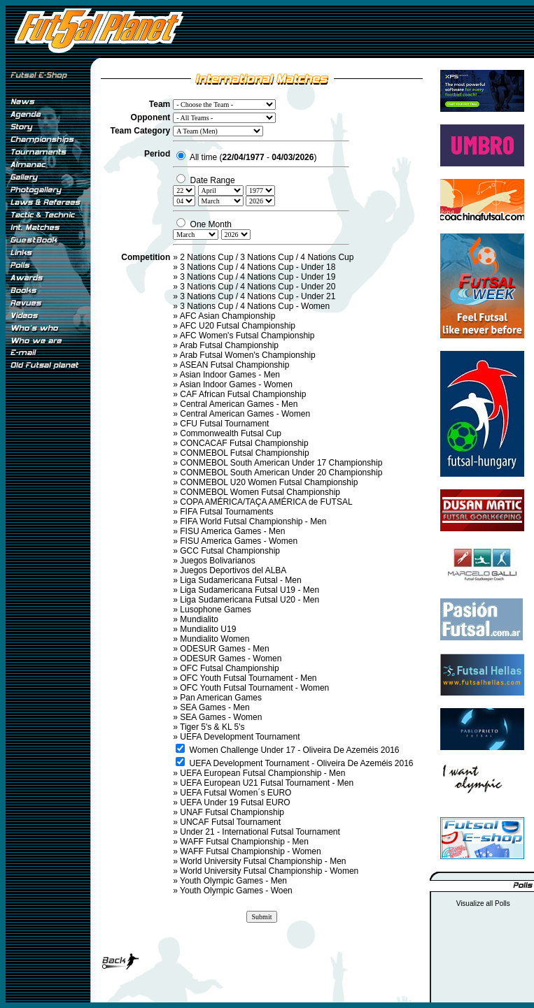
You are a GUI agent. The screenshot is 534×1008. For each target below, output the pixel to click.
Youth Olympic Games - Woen (236, 890)
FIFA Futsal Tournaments (226, 512)
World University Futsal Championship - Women (269, 871)
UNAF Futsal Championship (232, 812)
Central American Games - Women (245, 414)
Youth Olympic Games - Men (233, 881)
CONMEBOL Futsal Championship (244, 453)
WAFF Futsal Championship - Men (244, 842)
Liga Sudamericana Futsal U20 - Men (249, 600)
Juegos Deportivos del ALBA (233, 570)
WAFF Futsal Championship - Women (250, 851)
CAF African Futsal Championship (243, 394)
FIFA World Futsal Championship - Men (253, 521)
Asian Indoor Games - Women (236, 384)
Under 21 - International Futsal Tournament (260, 832)
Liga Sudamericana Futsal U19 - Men (249, 590)
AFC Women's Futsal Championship (247, 335)
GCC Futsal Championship (230, 551)
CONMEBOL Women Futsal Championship (260, 492)
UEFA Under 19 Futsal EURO (235, 802)
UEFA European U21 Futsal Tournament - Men (266, 783)
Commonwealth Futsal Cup (230, 433)
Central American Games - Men (238, 404)
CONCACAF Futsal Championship (244, 443)
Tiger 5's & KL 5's (212, 727)
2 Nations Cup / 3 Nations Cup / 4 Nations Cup (266, 257)
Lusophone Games (215, 609)
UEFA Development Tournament (240, 737)
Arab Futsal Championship (229, 345)
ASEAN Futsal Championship (235, 365)
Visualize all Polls (483, 903)
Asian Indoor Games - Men (230, 375)
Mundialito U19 (208, 629)
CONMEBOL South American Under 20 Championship (281, 472)
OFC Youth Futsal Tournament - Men (248, 678)
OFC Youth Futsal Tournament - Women (254, 688)
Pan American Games (221, 698)
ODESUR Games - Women (230, 658)
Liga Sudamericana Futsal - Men (240, 580)
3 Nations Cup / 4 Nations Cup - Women (255, 306)
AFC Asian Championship (228, 316)
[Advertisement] (48, 607)
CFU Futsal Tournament (224, 424)
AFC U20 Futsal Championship (237, 326)
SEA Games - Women (221, 717)
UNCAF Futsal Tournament (230, 822)
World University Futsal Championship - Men (263, 861)
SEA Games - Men (214, 707)
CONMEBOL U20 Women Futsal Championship (269, 482)
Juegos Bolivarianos (217, 561)
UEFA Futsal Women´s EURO (235, 793)
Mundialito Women (214, 639)
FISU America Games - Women (238, 541)
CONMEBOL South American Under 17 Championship (281, 463)
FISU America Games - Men (232, 531)
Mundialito (199, 619)
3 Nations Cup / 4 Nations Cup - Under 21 (257, 296)
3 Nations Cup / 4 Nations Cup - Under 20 (257, 286)
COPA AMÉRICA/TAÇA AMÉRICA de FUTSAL (266, 502)
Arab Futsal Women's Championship (248, 355)
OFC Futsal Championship (229, 668)
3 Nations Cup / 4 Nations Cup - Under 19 (257, 277)
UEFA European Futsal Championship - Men (262, 773)
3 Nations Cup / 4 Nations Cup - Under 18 (257, 267)
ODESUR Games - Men (224, 649)
